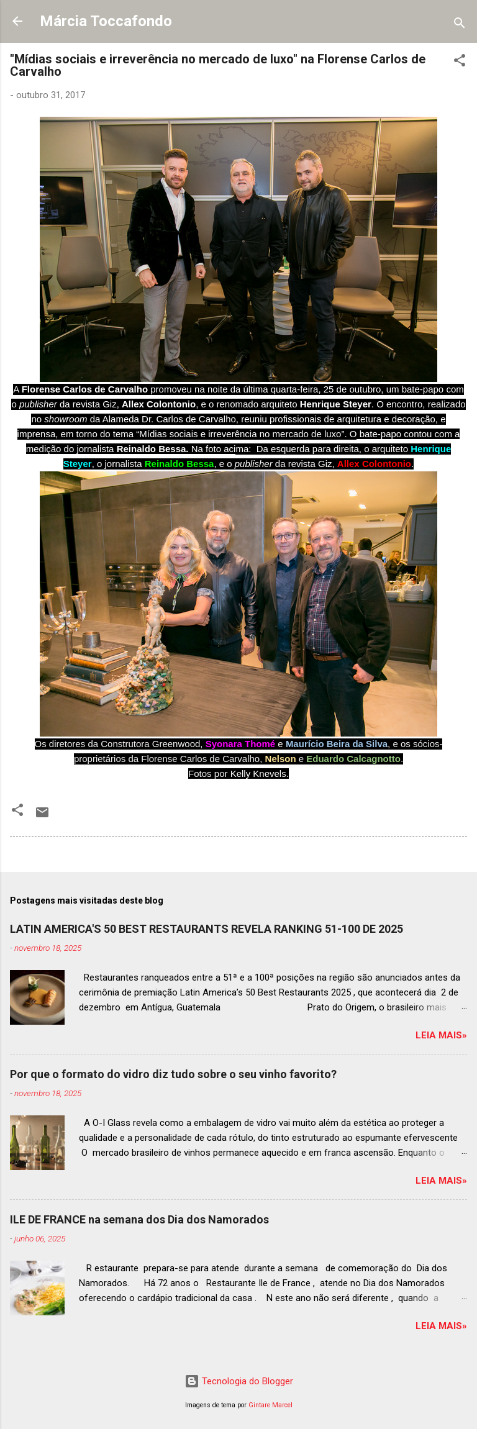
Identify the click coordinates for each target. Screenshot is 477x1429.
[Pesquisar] (459, 25)
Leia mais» (441, 1035)
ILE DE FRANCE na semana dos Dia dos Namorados (139, 1219)
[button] (459, 62)
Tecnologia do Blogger (238, 1381)
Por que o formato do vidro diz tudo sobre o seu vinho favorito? (173, 1074)
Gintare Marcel (270, 1405)
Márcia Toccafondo (106, 21)
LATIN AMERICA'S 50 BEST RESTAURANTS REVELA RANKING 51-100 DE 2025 (206, 928)
